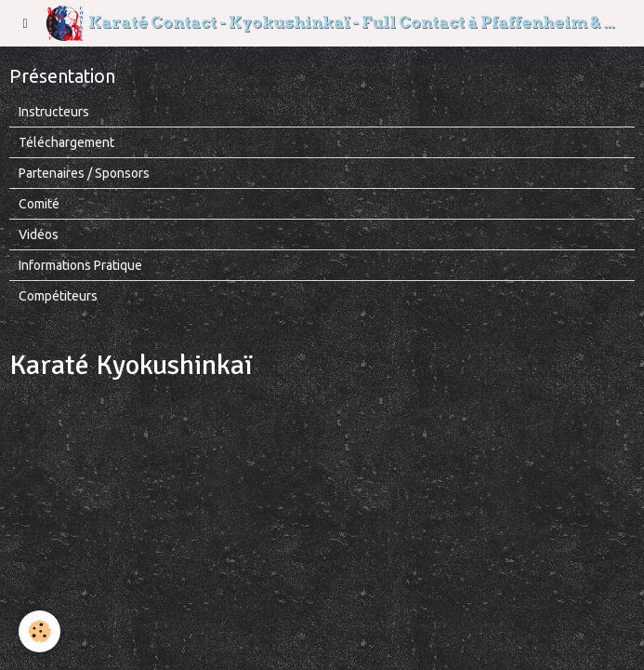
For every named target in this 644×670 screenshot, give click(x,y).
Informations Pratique (80, 265)
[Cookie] (39, 631)
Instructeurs (54, 111)
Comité (39, 203)
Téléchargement (66, 142)
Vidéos (39, 234)
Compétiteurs (58, 295)
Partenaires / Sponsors (84, 173)
